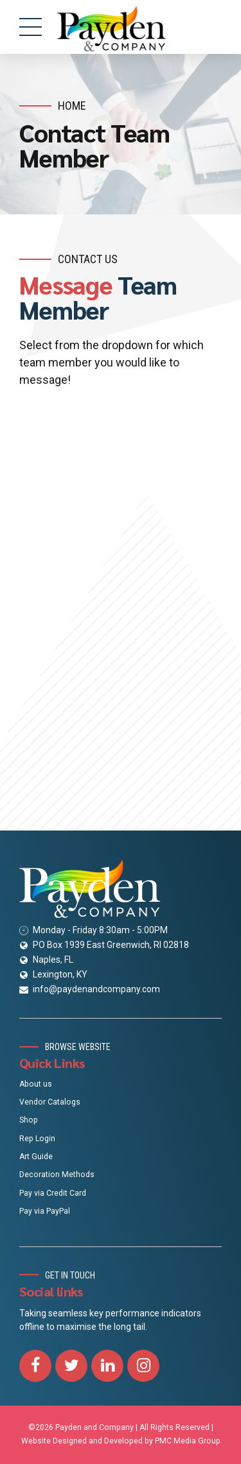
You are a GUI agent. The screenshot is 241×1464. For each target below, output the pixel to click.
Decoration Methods (56, 1174)
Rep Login (37, 1138)
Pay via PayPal (44, 1211)
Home (72, 105)
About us (35, 1084)
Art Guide (36, 1156)
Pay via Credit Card (52, 1193)
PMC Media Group (187, 1440)
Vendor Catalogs (49, 1102)
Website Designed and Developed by (87, 1440)
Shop (28, 1119)
